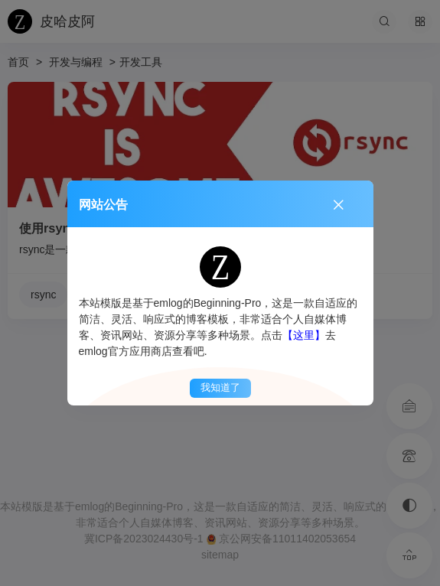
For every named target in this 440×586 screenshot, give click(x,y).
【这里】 (303, 335)
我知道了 (220, 387)
